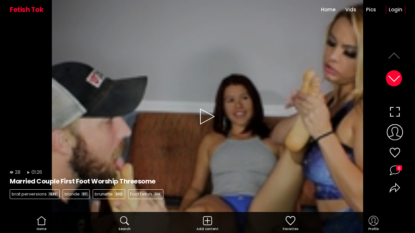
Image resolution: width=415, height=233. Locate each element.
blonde (76, 194)
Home (328, 9)
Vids (350, 9)
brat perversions (35, 194)
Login (395, 9)
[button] (394, 78)
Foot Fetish (145, 194)
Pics (371, 9)
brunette (109, 194)
